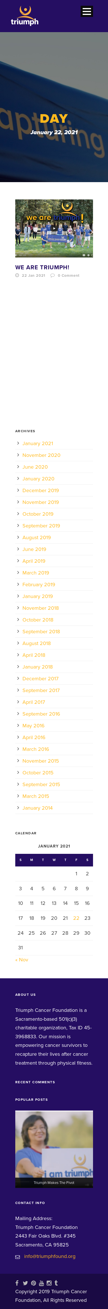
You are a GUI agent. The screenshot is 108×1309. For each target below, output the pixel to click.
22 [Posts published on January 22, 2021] (76, 918)
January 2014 (37, 808)
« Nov (21, 960)
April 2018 (33, 655)
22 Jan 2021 (33, 275)
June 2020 (35, 467)
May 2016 (33, 725)
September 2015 (41, 784)
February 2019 (38, 584)
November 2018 (40, 608)
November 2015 (40, 761)
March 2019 (35, 573)
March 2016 (35, 749)
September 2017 (41, 690)
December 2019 (40, 490)
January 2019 (37, 596)
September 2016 (41, 714)
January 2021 (37, 443)
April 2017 (33, 702)
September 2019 (41, 526)
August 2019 (36, 537)
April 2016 (34, 737)
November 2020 (41, 455)
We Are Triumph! (42, 267)
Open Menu (87, 11)
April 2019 (34, 561)
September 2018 (41, 631)
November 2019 (40, 502)
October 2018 (37, 620)
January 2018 (37, 667)
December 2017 (40, 678)
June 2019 (34, 549)
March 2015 (35, 796)
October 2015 (38, 773)
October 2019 (38, 514)
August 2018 (36, 643)
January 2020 (38, 479)
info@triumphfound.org (49, 1256)
